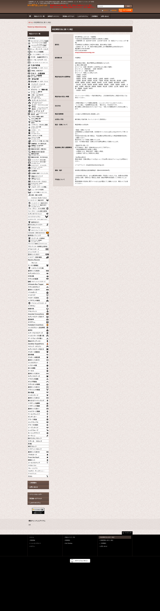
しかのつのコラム (35, 503)
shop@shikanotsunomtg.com (85, 52)
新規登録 (114, 10)
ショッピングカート (35, 543)
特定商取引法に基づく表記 (107, 537)
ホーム (32, 537)
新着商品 (67, 540)
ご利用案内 (32, 483)
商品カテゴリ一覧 (70, 537)
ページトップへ (128, 532)
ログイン (105, 10)
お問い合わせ (33, 487)
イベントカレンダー (35, 494)
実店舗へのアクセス (35, 498)
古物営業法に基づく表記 (106, 540)
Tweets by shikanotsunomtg (37, 27)
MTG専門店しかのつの (37, 5)
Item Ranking (68, 543)
